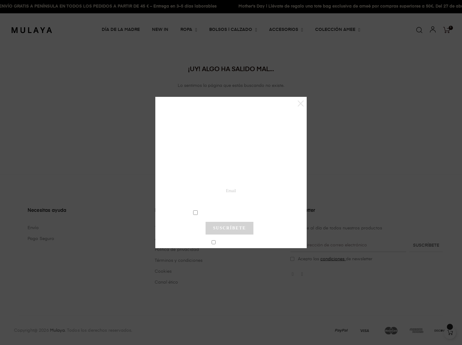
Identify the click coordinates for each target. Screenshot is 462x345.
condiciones (230, 212)
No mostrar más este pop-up (232, 242)
